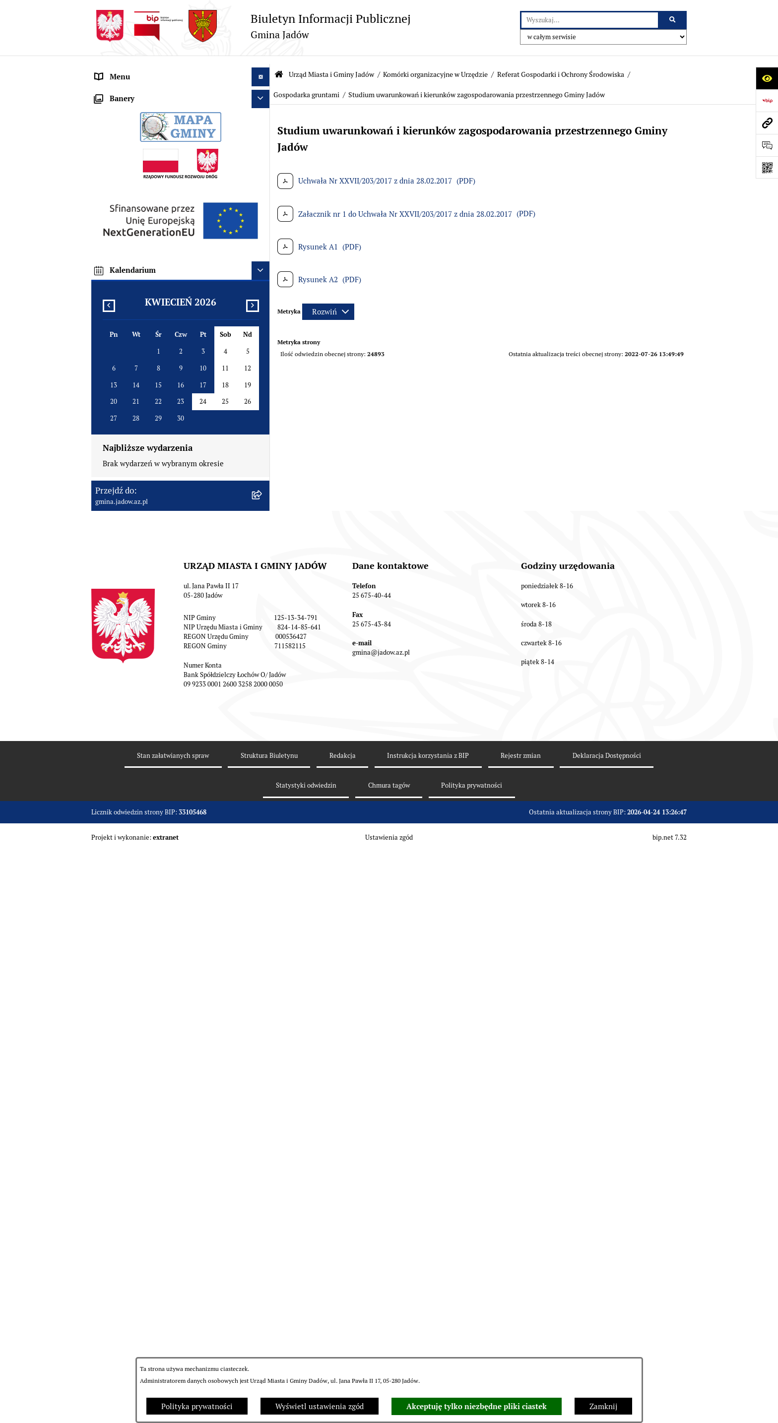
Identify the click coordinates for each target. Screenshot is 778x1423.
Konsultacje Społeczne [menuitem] (133, 696)
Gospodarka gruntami (306, 85)
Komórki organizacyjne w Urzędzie (435, 66)
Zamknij (603, 1406)
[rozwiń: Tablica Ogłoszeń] (263, 716)
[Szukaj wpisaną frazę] (673, 20)
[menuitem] (180, 112)
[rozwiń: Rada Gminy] (263, 623)
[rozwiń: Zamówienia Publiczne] (263, 827)
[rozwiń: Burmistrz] (263, 641)
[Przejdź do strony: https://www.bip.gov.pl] (767, 100)
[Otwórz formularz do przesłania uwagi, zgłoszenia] (767, 145)
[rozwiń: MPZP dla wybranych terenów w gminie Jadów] (263, 961)
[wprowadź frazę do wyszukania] (589, 20)
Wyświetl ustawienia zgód (319, 1406)
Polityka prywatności (197, 1406)
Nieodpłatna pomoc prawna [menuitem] (141, 734)
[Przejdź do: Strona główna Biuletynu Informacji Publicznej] (278, 65)
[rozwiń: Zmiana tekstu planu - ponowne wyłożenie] (263, 942)
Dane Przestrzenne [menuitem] (127, 790)
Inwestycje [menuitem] (113, 864)
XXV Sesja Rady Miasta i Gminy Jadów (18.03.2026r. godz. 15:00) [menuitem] (159, 1014)
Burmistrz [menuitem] (112, 641)
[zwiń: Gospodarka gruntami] (263, 323)
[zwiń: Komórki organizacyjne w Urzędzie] (263, 136)
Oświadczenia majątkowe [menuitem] (138, 808)
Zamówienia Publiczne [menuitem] (133, 827)
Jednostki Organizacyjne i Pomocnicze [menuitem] (159, 659)
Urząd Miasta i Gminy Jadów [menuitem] (143, 86)
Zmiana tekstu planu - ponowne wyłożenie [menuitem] (167, 942)
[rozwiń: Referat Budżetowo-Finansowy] (263, 211)
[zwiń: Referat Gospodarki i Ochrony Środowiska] (263, 237)
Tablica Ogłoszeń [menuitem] (124, 715)
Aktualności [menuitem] (115, 604)
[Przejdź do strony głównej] (251, 26)
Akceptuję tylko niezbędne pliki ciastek (476, 1407)
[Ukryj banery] (261, 1043)
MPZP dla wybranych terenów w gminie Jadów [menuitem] (173, 961)
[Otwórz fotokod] (767, 167)
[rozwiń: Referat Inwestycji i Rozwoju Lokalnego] (263, 420)
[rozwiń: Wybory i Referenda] (263, 753)
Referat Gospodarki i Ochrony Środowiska (560, 66)
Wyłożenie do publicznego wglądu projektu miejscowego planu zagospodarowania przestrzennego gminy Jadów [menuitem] (167, 912)
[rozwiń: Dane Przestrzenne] (263, 790)
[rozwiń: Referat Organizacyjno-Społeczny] (263, 187)
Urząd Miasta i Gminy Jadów (331, 66)
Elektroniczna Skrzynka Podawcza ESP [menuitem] (160, 678)
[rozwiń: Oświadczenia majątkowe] (263, 809)
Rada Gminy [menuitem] (115, 622)
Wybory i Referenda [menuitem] (128, 752)
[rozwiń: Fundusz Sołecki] (263, 846)
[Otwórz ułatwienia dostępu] (767, 78)
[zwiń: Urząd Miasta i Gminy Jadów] (263, 87)
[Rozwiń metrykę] (328, 303)
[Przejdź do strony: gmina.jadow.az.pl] (767, 123)
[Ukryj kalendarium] (261, 1214)
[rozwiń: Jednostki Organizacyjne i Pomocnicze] (263, 660)
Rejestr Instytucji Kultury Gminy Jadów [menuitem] (162, 771)
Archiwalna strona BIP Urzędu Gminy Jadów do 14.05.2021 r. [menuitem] (169, 985)
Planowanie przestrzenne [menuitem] (138, 882)
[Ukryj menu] (261, 68)
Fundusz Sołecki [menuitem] (122, 845)
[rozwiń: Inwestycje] (263, 865)
